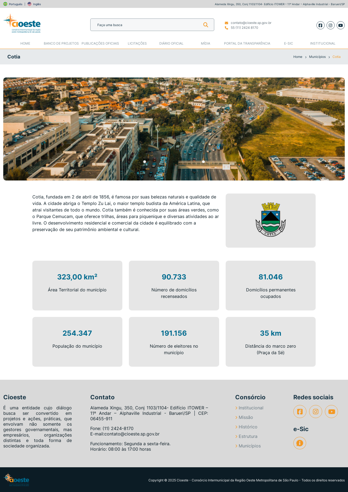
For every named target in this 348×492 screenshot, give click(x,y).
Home (25, 43)
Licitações (137, 43)
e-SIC (288, 43)
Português (15, 4)
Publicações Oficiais (100, 43)
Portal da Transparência (247, 43)
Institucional (322, 43)
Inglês (37, 4)
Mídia (205, 43)
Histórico (246, 426)
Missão (244, 417)
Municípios (318, 57)
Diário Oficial (171, 43)
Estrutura (246, 436)
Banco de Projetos (61, 43)
